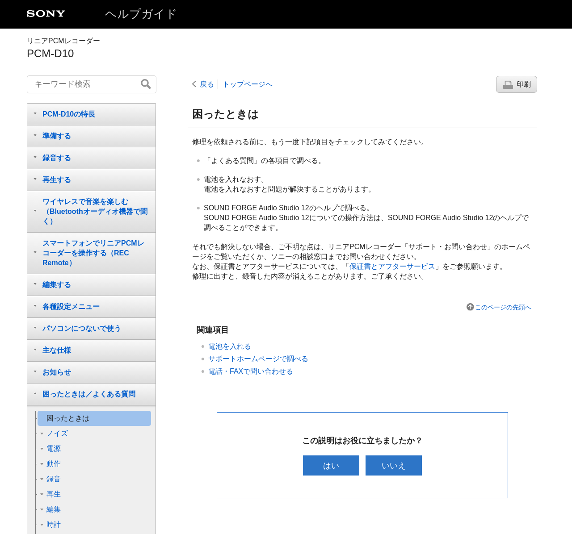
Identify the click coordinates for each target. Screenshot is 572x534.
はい (330, 465)
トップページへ (248, 84)
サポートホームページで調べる (258, 359)
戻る (207, 84)
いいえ (395, 465)
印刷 (524, 84)
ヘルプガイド (141, 14)
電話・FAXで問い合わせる (250, 371)
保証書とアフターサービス (392, 266)
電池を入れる (229, 346)
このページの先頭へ (503, 307)
